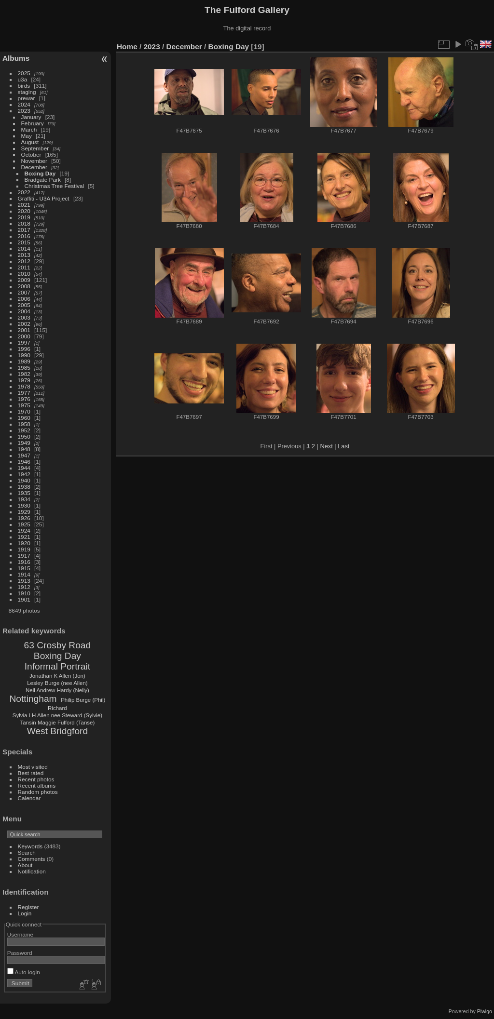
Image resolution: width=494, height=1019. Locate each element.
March (29, 129)
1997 (24, 342)
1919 (24, 549)
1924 (24, 530)
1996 (24, 349)
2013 (24, 255)
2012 (24, 261)
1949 (24, 443)
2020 (24, 211)
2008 (24, 286)
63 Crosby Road (57, 645)
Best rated (31, 773)
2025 (24, 73)
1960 (24, 418)
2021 (24, 204)
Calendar (29, 798)
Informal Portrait (58, 666)
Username (20, 934)
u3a (22, 79)
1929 (24, 512)
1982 (24, 374)
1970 (24, 411)
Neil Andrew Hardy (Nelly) (57, 690)
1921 (24, 537)
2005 (24, 305)
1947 (24, 455)
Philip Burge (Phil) (83, 700)
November (34, 161)
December (34, 167)
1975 (24, 405)
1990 (24, 355)
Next (326, 446)
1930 (24, 505)
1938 (24, 486)
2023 (24, 110)
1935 (24, 493)
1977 (24, 392)
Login (25, 913)
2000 (24, 336)
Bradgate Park (43, 179)
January (31, 117)
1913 (24, 580)
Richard (57, 708)
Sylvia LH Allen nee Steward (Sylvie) (57, 715)
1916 (24, 562)
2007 (24, 292)
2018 (24, 223)
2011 (24, 267)
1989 (24, 361)
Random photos (38, 792)
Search (27, 852)
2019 (24, 217)
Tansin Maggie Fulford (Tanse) (57, 722)
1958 (24, 424)
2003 (24, 317)
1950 (24, 436)
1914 (24, 574)
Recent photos (36, 779)
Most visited (33, 767)
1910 (24, 593)
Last (343, 446)
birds (24, 85)
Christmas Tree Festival (54, 186)
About (25, 865)
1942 (24, 474)
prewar (26, 98)
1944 (24, 468)
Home (127, 46)
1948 (24, 449)
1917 (24, 555)
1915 (24, 568)
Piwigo (484, 1011)
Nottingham (32, 699)
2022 (24, 192)
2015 (24, 242)
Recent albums (36, 785)
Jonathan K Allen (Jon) (57, 676)
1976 (24, 399)
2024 (24, 104)
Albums (15, 58)
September (35, 148)
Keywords (30, 846)
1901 (24, 599)
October (31, 154)
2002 (24, 324)
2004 (24, 311)
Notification (32, 871)
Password (19, 953)
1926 (24, 518)
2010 (24, 273)
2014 (24, 248)
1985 (24, 367)
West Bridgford (57, 731)
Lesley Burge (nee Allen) (57, 683)
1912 (24, 587)
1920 (24, 543)
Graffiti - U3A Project (43, 198)
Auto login (23, 972)
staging (27, 92)
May (26, 136)
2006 (24, 298)
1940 (24, 480)
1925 (24, 524)
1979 (24, 380)
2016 (24, 236)
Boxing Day (40, 173)
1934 (24, 499)
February (32, 123)
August (30, 142)
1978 (24, 386)
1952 (24, 430)
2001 (24, 330)
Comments (31, 859)
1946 (24, 461)
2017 (24, 230)
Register (28, 907)
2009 (24, 280)
